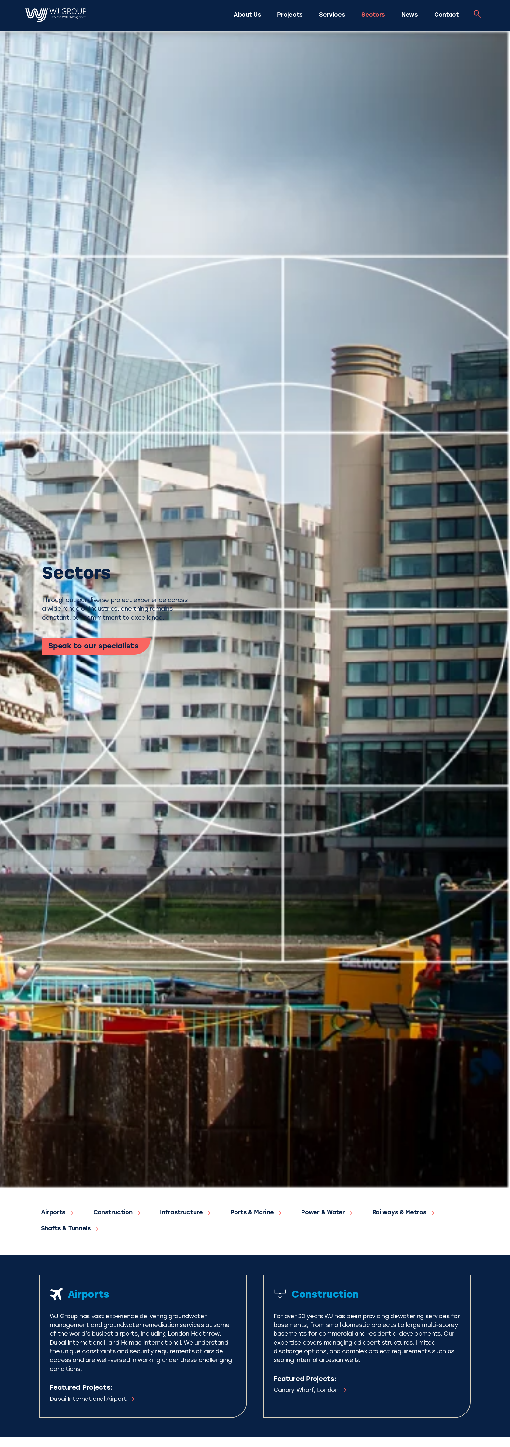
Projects (289, 15)
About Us (247, 15)
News (409, 15)
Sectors (373, 15)
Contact (446, 15)
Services (332, 15)
